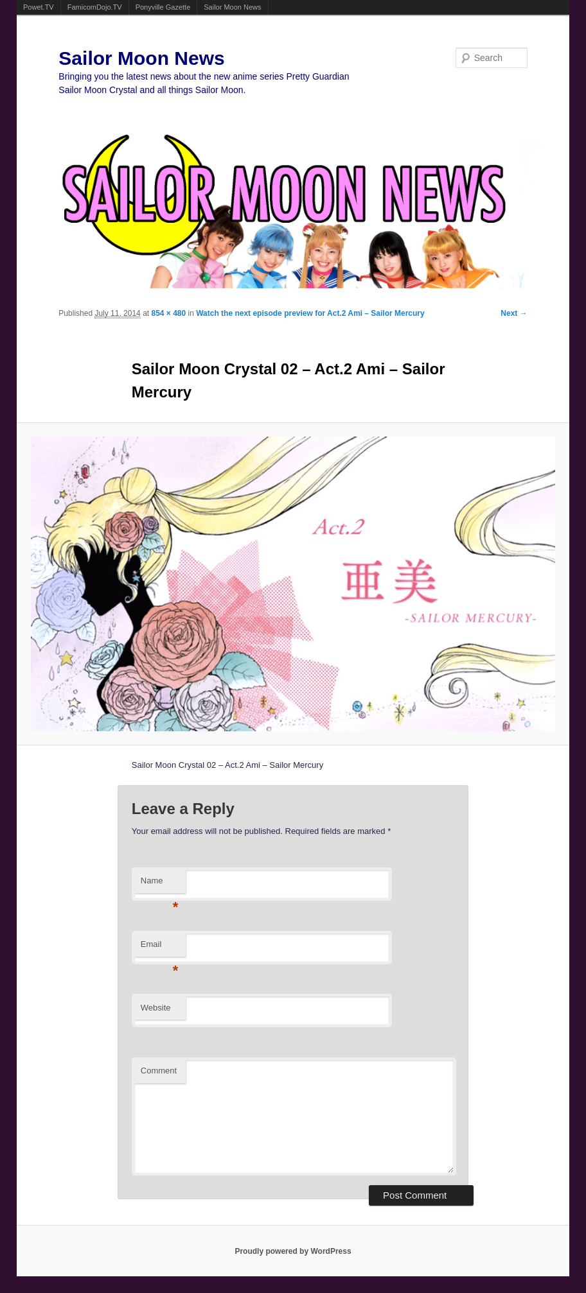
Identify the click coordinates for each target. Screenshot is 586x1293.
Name (160, 884)
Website (156, 1007)
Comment (159, 1070)
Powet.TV (38, 7)
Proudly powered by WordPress (293, 1251)
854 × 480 (168, 313)
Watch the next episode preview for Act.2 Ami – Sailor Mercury (310, 313)
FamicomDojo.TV (94, 7)
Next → (514, 313)
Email (160, 948)
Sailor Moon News (232, 7)
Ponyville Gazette (163, 7)
